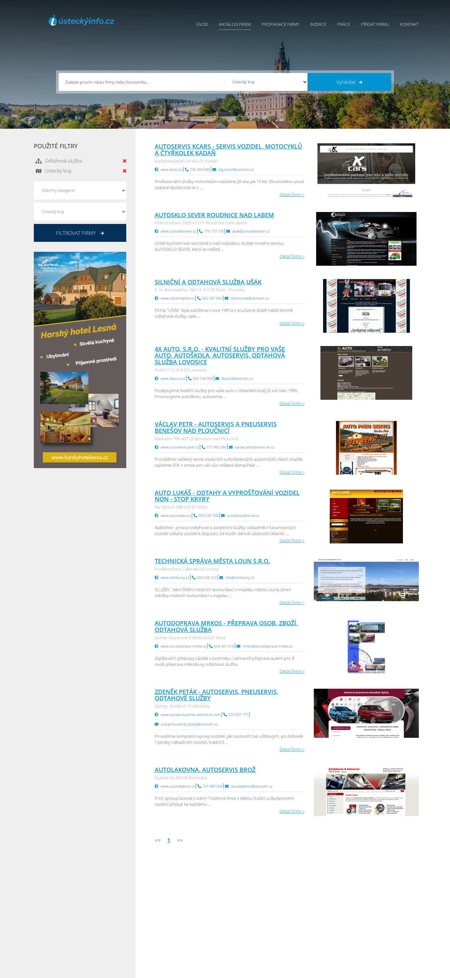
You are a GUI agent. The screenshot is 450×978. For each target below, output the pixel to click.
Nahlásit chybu (239, 927)
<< (158, 840)
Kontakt (409, 24)
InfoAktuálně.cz (83, 972)
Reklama (174, 936)
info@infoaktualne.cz (63, 927)
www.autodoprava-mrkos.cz (183, 646)
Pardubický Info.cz (312, 894)
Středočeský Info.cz (378, 927)
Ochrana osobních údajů (249, 911)
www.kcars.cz (171, 169)
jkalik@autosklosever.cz (250, 231)
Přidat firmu (375, 24)
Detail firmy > (292, 194)
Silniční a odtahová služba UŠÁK (208, 282)
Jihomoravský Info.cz (314, 936)
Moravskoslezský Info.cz (318, 911)
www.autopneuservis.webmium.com (191, 714)
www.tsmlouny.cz (175, 577)
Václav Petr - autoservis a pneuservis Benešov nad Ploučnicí (216, 427)
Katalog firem (235, 24)
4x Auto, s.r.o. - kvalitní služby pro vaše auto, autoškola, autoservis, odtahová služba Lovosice (220, 355)
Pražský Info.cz (374, 902)
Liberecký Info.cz (311, 944)
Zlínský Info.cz (373, 919)
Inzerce (318, 24)
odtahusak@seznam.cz (250, 298)
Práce (343, 24)
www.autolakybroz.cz (178, 786)
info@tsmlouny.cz (239, 577)
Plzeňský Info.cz (375, 894)
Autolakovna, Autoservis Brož (205, 770)
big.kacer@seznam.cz (235, 169)
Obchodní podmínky (245, 902)
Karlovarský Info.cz (377, 944)
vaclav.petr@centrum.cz (254, 447)
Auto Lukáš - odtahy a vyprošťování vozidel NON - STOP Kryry (227, 496)
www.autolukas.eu (176, 515)
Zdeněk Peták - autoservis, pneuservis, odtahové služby (216, 695)
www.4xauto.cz (173, 378)
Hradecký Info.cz (310, 927)
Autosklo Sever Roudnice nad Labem (214, 215)
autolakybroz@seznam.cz (251, 786)
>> (180, 840)
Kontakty (233, 919)
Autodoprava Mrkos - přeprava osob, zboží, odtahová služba (226, 626)
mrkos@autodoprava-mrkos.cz (268, 646)
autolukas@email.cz (243, 515)
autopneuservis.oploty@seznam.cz (189, 724)
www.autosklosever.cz (178, 231)
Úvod (202, 24)
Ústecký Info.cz (309, 902)
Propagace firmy (280, 24)
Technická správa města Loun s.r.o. (212, 561)
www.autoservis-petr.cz (180, 447)
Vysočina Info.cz (310, 919)
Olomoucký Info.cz (377, 936)
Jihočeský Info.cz (375, 911)
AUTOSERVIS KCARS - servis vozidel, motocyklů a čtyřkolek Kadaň (228, 149)
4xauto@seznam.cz (237, 378)
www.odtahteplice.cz (178, 298)
